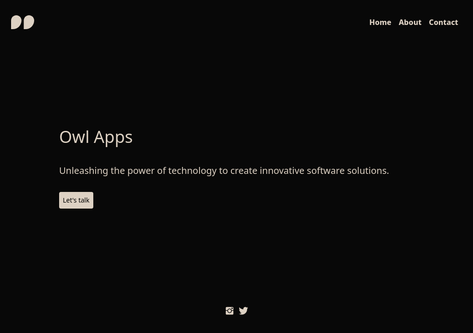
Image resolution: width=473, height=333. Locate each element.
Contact (443, 22)
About (410, 22)
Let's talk (76, 200)
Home (380, 22)
